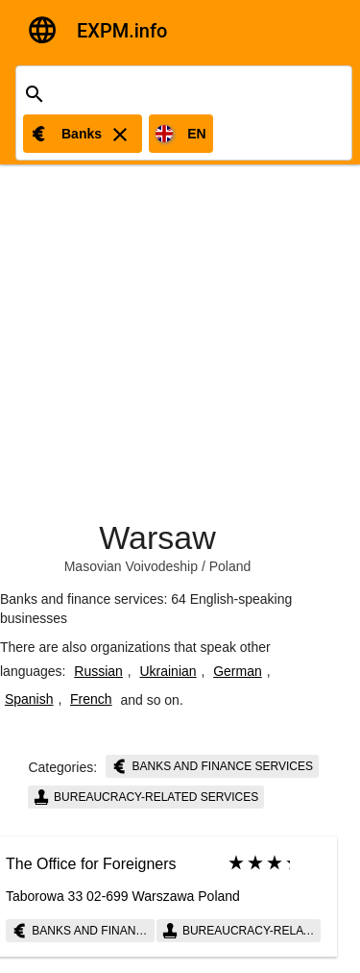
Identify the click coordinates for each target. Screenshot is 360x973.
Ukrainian (167, 671)
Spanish (29, 699)
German (237, 671)
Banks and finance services (212, 766)
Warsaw (157, 537)
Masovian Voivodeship (131, 566)
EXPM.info (122, 30)
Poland (230, 566)
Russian (98, 671)
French (91, 699)
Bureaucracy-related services (146, 797)
